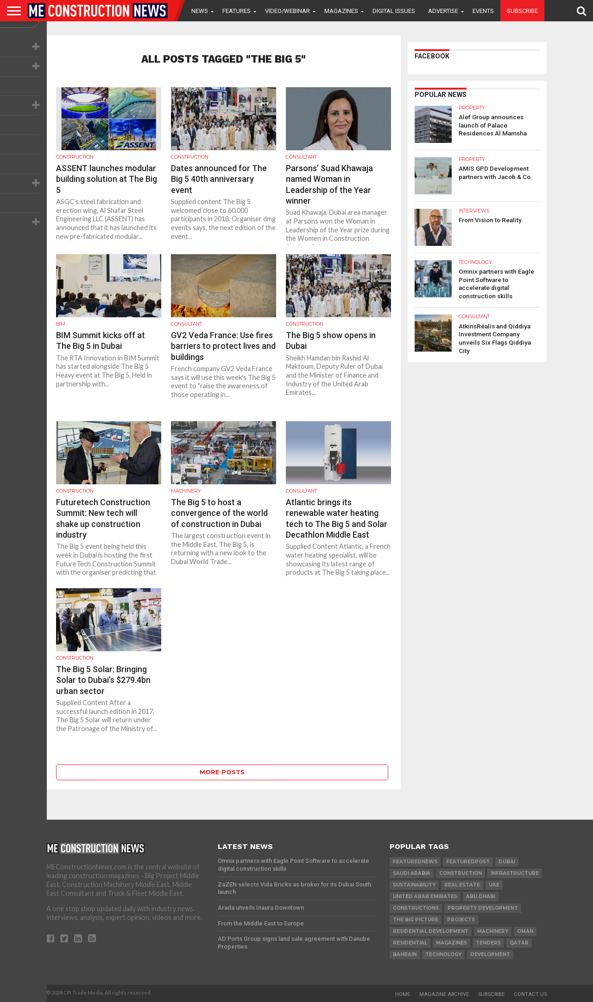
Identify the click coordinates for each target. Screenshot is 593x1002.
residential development (430, 931)
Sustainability (414, 885)
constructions (416, 908)
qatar (519, 943)
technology (443, 954)
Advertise (443, 10)
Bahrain (404, 954)
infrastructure (515, 873)
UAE (494, 885)
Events (483, 10)
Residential (410, 943)
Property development (483, 908)
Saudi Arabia (411, 873)
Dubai (506, 862)
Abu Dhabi (480, 896)
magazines (451, 943)
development (490, 954)
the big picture (415, 920)
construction (460, 873)
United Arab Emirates (425, 896)
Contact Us (530, 994)
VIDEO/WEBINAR (287, 10)
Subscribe (522, 10)
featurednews (415, 862)
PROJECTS (461, 920)
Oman (525, 931)
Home (402, 994)
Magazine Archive (444, 994)
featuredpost (468, 862)
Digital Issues (393, 10)
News (199, 10)
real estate (462, 885)
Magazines (341, 10)
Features (236, 10)
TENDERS (488, 943)
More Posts (222, 772)
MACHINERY (492, 931)
